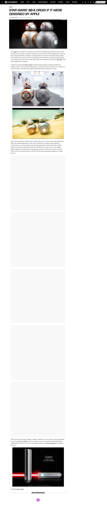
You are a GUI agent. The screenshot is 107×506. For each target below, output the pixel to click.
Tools (67, 2)
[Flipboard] (91, 2)
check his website (22, 441)
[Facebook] (83, 2)
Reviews (74, 2)
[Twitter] (88, 2)
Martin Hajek (28, 65)
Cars (33, 2)
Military (53, 2)
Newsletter (100, 2)
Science (60, 2)
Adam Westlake (14, 17)
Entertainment (43, 2)
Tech (28, 2)
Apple (15, 52)
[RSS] (94, 2)
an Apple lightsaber (50, 443)
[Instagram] (85, 2)
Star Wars (59, 59)
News (22, 2)
